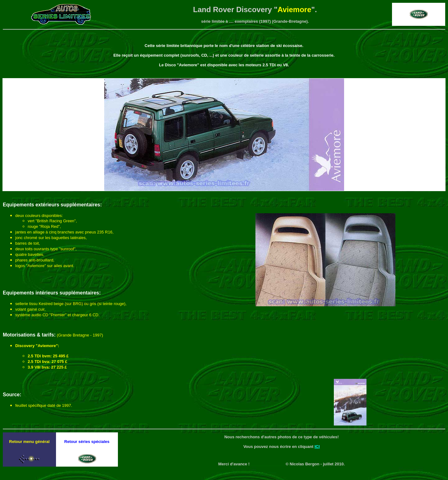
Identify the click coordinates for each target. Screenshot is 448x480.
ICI (317, 446)
